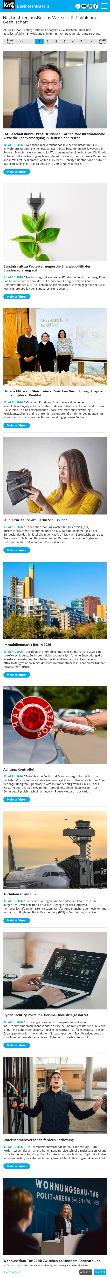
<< (21, 41)
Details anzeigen (11, 1272)
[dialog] (55, 1269)
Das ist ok (99, 1272)
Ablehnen (85, 1272)
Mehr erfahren (17, 172)
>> (90, 41)
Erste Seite (10, 41)
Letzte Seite (103, 41)
